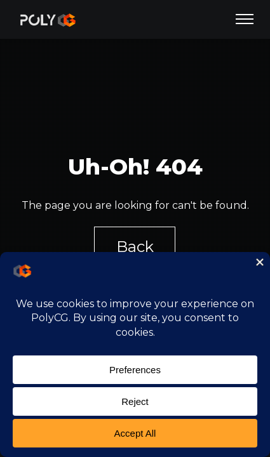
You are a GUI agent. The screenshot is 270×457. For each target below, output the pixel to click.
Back (135, 246)
